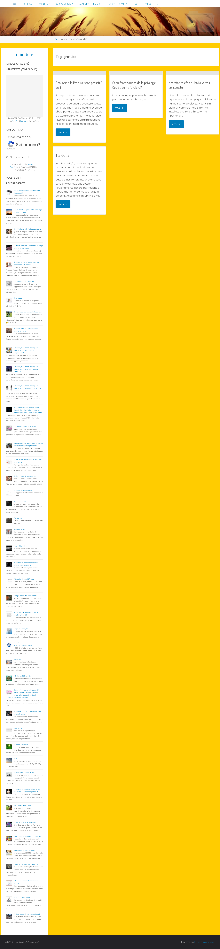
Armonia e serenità (21, 745)
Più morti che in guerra (22, 897)
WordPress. (209, 942)
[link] (157, 3)
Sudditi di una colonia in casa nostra (27, 229)
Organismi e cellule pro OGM (24, 850)
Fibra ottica (18, 518)
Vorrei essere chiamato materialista (27, 836)
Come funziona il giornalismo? (25, 426)
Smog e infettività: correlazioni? (25, 596)
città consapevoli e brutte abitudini (27, 914)
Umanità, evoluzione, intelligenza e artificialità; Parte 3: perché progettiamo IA (27, 350)
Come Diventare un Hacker (24, 281)
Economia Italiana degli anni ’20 (26, 864)
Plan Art (15, 121)
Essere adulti (18, 298)
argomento (18, 728)
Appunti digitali (19, 529)
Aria (15, 758)
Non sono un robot (21, 157)
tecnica (23, 121)
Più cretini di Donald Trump (24, 579)
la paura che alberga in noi (24, 772)
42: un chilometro (20, 546)
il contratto (62, 183)
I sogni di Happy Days (22, 629)
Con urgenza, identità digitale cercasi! (28, 312)
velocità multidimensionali (23, 676)
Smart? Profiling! (20, 501)
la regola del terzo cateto (23, 490)
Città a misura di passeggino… (25, 476)
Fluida (197, 942)
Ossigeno (17, 659)
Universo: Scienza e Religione (24, 822)
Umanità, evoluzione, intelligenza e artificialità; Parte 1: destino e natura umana (27, 388)
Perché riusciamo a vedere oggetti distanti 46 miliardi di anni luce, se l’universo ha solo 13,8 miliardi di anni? (28, 410)
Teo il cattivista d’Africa (22, 806)
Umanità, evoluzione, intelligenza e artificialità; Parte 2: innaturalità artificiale (27, 369)
